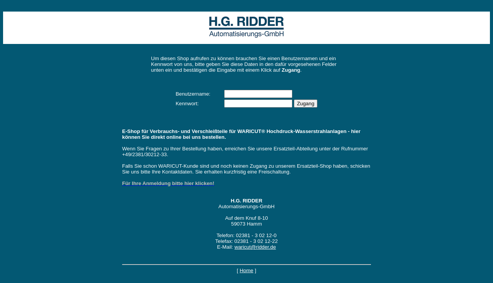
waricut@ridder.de (255, 247)
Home (246, 270)
